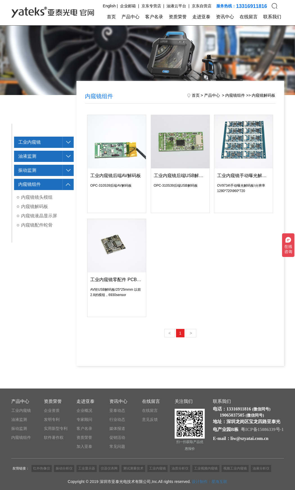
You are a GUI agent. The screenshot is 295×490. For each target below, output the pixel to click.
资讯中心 (225, 16)
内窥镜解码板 (34, 206)
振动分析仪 (64, 468)
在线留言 (249, 16)
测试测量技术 (133, 468)
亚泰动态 (117, 410)
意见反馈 (150, 419)
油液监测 (27, 156)
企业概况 (84, 410)
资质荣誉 (178, 16)
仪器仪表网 (109, 468)
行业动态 (117, 419)
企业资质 (52, 410)
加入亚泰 (84, 446)
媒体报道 (117, 428)
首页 (111, 16)
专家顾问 (84, 419)
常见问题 (117, 446)
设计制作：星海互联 (209, 481)
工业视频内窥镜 (206, 468)
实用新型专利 (55, 428)
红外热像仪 (41, 468)
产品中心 (130, 16)
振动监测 (27, 170)
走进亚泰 (201, 16)
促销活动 (117, 437)
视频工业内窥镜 (235, 468)
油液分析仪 (261, 468)
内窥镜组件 (29, 184)
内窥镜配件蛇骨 (37, 225)
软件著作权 (54, 437)
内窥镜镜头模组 (37, 197)
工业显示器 (86, 468)
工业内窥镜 (29, 142)
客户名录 (154, 16)
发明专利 (52, 419)
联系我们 (272, 16)
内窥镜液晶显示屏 (39, 215)
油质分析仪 (180, 468)
